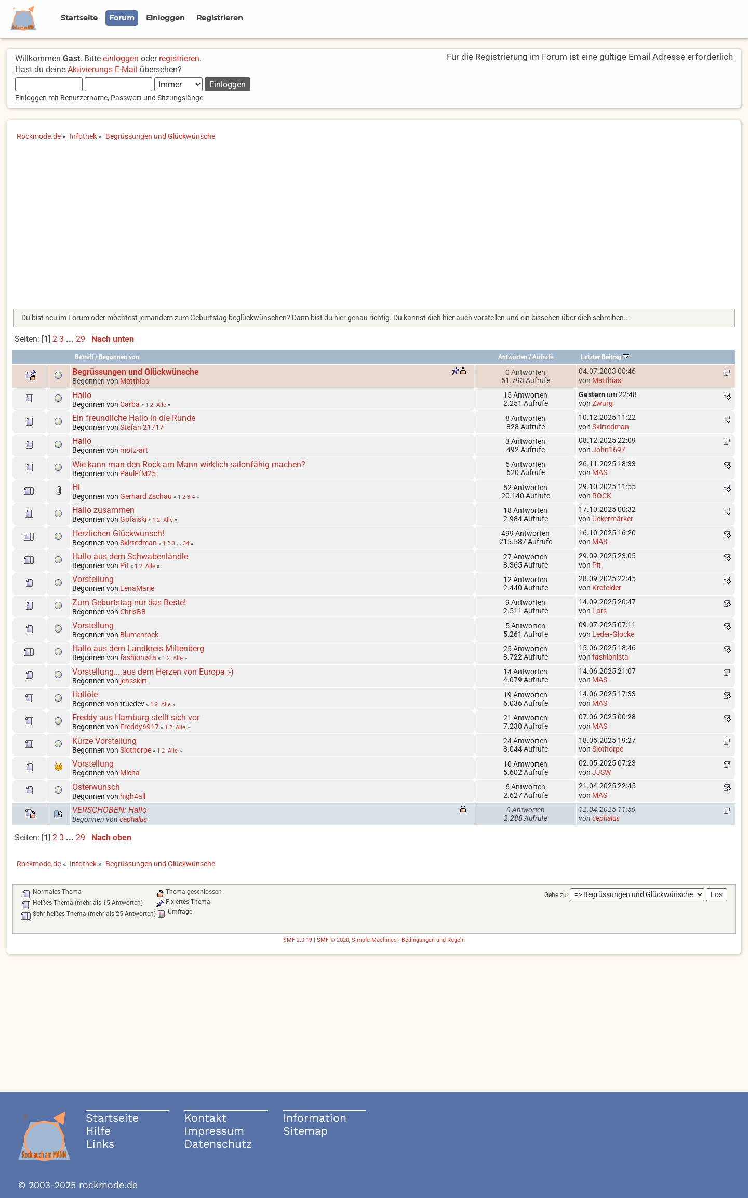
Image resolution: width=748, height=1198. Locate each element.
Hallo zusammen (103, 510)
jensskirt (133, 681)
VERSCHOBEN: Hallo (109, 810)
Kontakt (205, 1117)
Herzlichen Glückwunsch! (118, 533)
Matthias (134, 381)
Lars (599, 611)
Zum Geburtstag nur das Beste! (129, 603)
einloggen (121, 58)
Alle (161, 405)
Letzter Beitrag (605, 357)
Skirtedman (610, 427)
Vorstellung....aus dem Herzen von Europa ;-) (153, 672)
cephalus (133, 819)
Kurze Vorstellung (104, 741)
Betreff (84, 357)
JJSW (601, 772)
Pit (124, 565)
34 (186, 543)
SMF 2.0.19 (297, 940)
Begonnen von (119, 357)
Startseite (112, 1117)
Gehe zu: (556, 895)
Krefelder (606, 588)
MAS (599, 472)
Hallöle (85, 695)
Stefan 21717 (142, 427)
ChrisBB (133, 612)
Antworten (512, 357)
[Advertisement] (374, 228)
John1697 (608, 449)
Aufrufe (542, 357)
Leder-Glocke (613, 634)
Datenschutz (218, 1143)
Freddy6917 (139, 726)
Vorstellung (93, 579)
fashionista (138, 657)
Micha (130, 773)
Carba (130, 404)
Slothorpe (135, 750)
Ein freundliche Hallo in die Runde (135, 418)
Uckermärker (612, 519)
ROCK (601, 496)
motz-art (134, 450)
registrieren (179, 58)
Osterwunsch (96, 787)
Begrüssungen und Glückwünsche (135, 372)
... (71, 339)
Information (314, 1117)
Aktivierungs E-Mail (103, 69)
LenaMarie (137, 588)
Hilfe (98, 1130)
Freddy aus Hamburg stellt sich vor (135, 717)
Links (100, 1143)
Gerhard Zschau (146, 496)
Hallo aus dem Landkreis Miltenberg (138, 648)
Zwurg (602, 403)
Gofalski (133, 519)
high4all (132, 796)
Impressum (214, 1130)
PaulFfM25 (138, 473)
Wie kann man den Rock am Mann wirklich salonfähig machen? (188, 464)
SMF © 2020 (333, 940)
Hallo (81, 395)
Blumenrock (139, 634)
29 (80, 339)
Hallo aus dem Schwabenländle (130, 556)
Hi (76, 487)
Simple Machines (374, 940)
